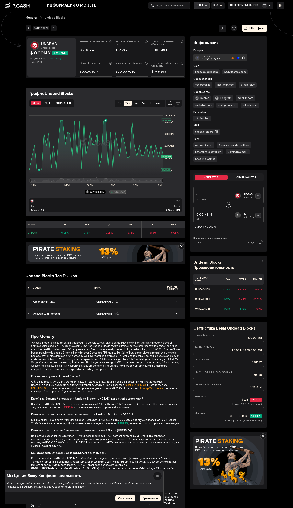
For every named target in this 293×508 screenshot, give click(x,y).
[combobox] (218, 5)
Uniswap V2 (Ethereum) (152, 388)
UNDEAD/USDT (40, 388)
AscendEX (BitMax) (135, 384)
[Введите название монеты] (169, 5)
